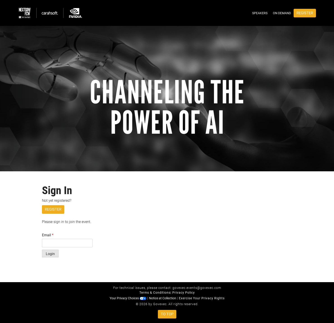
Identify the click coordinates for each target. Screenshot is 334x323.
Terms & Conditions (154, 292)
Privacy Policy (183, 292)
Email (47, 235)
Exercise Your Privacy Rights (202, 298)
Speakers (259, 13)
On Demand (282, 13)
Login (50, 254)
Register (305, 13)
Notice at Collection (162, 298)
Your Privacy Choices (128, 298)
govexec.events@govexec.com (197, 288)
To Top (167, 314)
